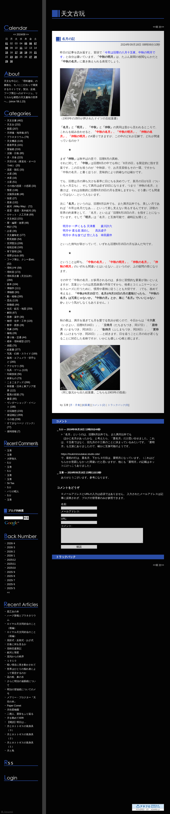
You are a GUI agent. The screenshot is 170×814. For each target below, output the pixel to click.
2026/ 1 (11, 555)
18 (21, 52)
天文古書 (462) (15, 120)
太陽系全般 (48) (15, 194)
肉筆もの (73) (14, 378)
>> (27, 34)
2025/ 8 (11, 576)
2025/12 (11, 559)
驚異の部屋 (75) (15, 394)
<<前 (156, 26)
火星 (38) (12, 173)
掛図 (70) (12, 345)
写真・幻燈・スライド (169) (22, 353)
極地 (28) (12, 333)
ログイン (21, 778)
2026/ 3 (11, 547)
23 (11, 57)
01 (6, 43)
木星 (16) (12, 178)
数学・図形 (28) (15, 325)
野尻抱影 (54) (14, 239)
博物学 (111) (13, 288)
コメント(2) (98, 405)
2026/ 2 (11, 551)
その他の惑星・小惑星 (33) (21, 186)
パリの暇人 (13, 491)
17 (16, 52)
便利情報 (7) (13, 431)
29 (6, 61)
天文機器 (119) (15, 141)
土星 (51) (12, 182)
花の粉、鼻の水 (15, 677)
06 (30, 43)
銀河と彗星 (13, 652)
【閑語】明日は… (16, 722)
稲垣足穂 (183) (15, 247)
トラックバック (66, 556)
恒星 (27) (12, 198)
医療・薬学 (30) (15, 317)
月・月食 (75, 405)
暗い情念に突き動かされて (21, 664)
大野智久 (12, 458)
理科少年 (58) (14, 267)
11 (21, 48)
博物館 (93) (13, 292)
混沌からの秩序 (15, 656)
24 (16, 57)
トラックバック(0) (118, 405)
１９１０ (12, 660)
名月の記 (68, 39)
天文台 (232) (13, 124)
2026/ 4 (11, 543)
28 (35, 57)
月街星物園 (13, 709)
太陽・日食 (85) (15, 153)
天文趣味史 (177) (16, 235)
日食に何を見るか (16, 644)
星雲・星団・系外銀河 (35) (21, 210)
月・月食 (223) (15, 157)
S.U (9, 462)
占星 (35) (12, 231)
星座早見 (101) (15, 145)
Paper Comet (14, 705)
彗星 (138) (12, 190)
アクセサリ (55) (15, 366)
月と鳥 (10, 750)
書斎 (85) (12, 398)
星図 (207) (12, 128)
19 (25, 52)
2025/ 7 (11, 580)
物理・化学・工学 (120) (19, 321)
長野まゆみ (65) (15, 255)
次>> (161, 26)
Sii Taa (10, 483)
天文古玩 (73, 13)
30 (11, 61)
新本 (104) (12, 284)
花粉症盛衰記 (14, 648)
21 (35, 52)
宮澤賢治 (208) (15, 243)
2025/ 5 (11, 588)
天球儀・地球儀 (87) (18, 132)
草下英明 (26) (14, 251)
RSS (21, 763)
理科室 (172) (13, 272)
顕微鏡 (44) (13, 304)
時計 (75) (12, 226)
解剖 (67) (12, 312)
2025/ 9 (11, 572)
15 (6, 52)
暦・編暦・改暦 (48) (18, 222)
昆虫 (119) (12, 300)
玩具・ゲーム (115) (17, 370)
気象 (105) (12, 329)
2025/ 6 (11, 584)
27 (30, 57)
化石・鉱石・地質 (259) (19, 308)
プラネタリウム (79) (18, 137)
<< (14, 34)
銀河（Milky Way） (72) (19, 206)
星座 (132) (12, 202)
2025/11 (11, 563)
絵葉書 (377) (13, 349)
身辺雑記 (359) (15, 415)
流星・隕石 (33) (15, 169)
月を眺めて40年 (15, 718)
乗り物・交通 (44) (16, 337)
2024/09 (21, 34)
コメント (61, 421)
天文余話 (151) (15, 218)
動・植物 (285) (15, 296)
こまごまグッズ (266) (18, 382)
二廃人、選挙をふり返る (20, 714)
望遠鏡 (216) (13, 149)
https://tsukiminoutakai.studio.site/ (80, 454)
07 (35, 43)
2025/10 (11, 567)
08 (6, 48)
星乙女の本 (13, 611)
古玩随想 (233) (15, 411)
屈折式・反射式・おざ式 (20, 640)
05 (25, 43)
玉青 (9, 450)
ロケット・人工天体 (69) (20, 214)
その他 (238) (13, 419)
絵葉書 (86, 405)
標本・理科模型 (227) (18, 341)
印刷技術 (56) (14, 374)
